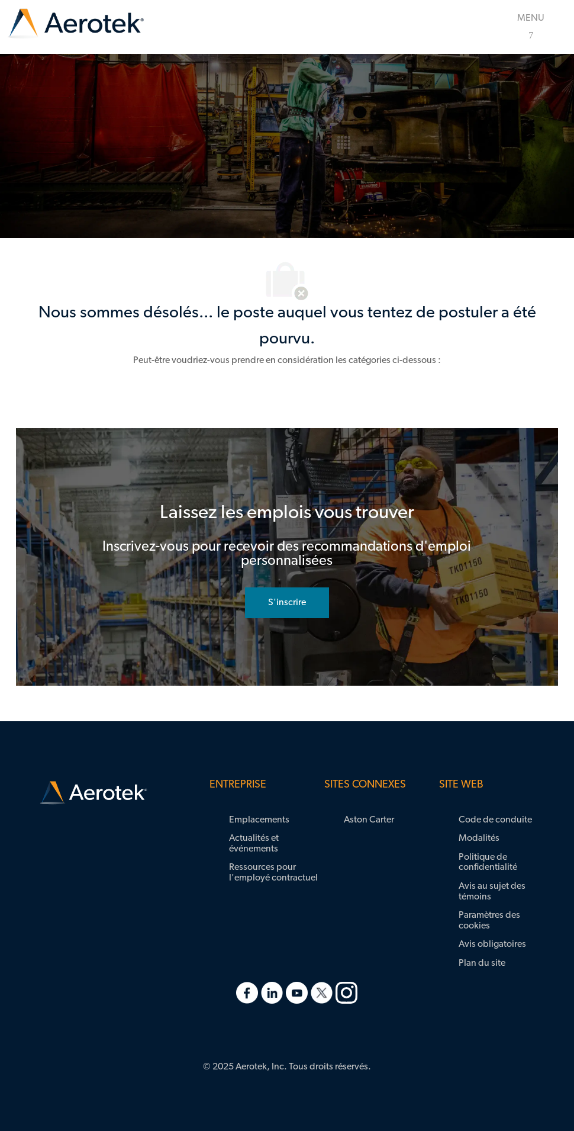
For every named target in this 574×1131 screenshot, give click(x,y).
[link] (76, 24)
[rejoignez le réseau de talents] (287, 602)
